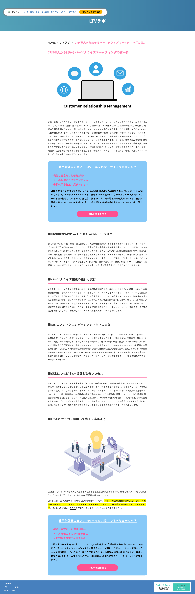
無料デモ (54, 12)
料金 (37, 12)
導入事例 (45, 12)
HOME (25, 12)
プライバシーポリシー (13, 587)
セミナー (63, 12)
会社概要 (7, 583)
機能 (32, 12)
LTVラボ (72, 12)
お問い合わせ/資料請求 (91, 12)
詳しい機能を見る (97, 214)
